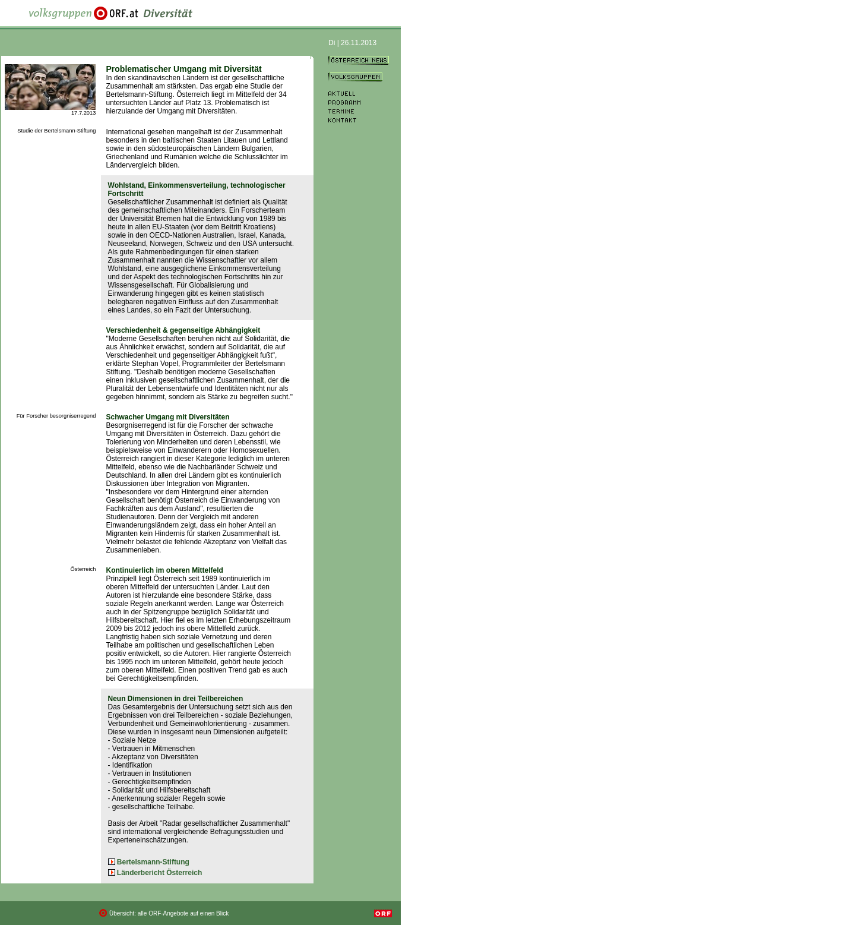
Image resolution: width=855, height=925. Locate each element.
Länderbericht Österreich (159, 873)
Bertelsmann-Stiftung (153, 862)
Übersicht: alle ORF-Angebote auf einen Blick (169, 913)
